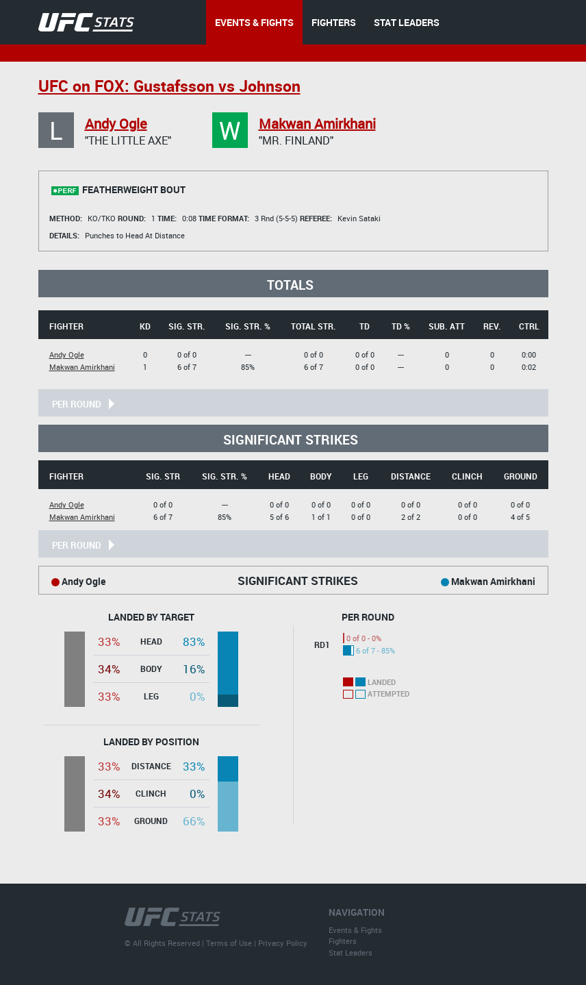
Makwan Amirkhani (317, 123)
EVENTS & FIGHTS (254, 22)
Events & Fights (355, 930)
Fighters (343, 941)
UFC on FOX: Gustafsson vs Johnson (169, 86)
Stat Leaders (350, 952)
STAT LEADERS (407, 22)
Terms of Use (229, 943)
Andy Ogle (116, 123)
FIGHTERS (333, 22)
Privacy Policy (282, 943)
